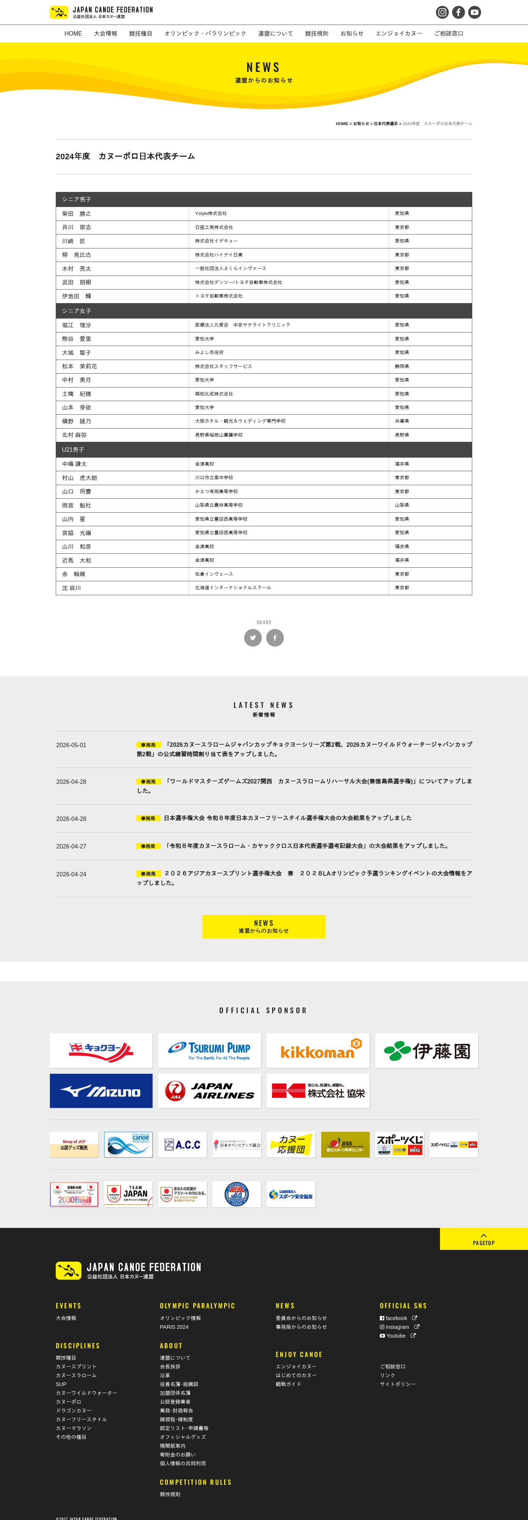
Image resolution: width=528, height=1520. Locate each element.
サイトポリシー (398, 1376)
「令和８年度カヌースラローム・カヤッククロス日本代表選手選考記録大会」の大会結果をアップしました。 (307, 846)
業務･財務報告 (176, 1403)
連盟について (175, 1350)
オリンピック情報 (180, 1310)
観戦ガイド (288, 1376)
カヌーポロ (68, 1394)
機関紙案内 (173, 1438)
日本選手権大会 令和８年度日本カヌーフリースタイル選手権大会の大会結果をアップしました (287, 818)
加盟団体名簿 (175, 1385)
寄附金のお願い (178, 1447)
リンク (387, 1367)
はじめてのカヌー (296, 1367)
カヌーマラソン (74, 1420)
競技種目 (66, 1350)
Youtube (398, 1328)
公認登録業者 (175, 1394)
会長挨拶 (170, 1358)
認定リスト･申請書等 (184, 1420)
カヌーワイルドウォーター (86, 1385)
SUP (61, 1376)
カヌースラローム (76, 1367)
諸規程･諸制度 (176, 1411)
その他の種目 (71, 1429)
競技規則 (170, 1486)
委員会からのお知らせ (301, 1310)
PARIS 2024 (174, 1319)
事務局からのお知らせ (301, 1319)
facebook (398, 1310)
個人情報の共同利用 (183, 1455)
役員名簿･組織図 (179, 1376)
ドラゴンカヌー (74, 1403)
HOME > (344, 123)
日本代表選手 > (388, 123)
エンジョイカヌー (296, 1358)
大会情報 (66, 1310)
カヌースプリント (76, 1358)
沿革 (165, 1367)
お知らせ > (363, 123)
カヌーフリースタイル (81, 1411)
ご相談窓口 (393, 1358)
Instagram (399, 1319)
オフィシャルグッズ (183, 1429)
